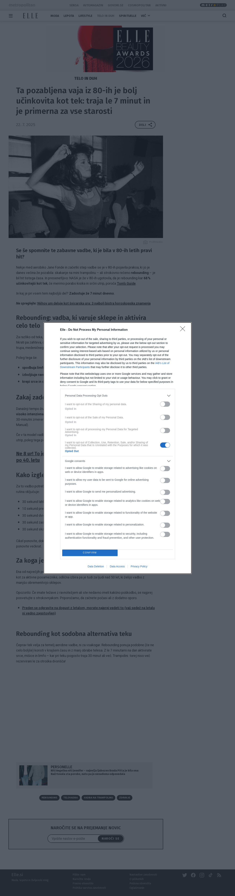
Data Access (117, 566)
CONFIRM (90, 552)
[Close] (184, 330)
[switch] (165, 404)
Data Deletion (96, 566)
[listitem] (117, 396)
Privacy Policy (139, 566)
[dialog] (117, 448)
